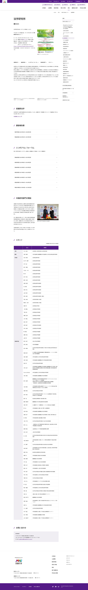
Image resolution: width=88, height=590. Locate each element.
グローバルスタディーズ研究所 (68, 33)
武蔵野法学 (16, 62)
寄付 (51, 1)
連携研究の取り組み (66, 100)
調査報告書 (23, 62)
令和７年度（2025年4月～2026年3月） (23, 132)
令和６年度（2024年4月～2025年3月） (23, 137)
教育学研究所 (65, 67)
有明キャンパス (24, 39)
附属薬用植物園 (66, 71)
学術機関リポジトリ (17, 116)
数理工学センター (66, 63)
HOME (55, 12)
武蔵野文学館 (65, 42)
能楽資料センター (66, 44)
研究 (58, 12)
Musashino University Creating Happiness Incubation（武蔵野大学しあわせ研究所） (68, 27)
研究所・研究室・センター (65, 12)
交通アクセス (57, 1)
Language (78, 1)
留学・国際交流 (55, 570)
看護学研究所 (65, 77)
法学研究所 (65, 38)
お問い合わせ (71, 1)
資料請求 (63, 1)
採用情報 (30, 586)
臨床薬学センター (66, 73)
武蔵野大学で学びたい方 (47, 4)
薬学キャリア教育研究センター (68, 75)
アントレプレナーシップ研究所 (68, 50)
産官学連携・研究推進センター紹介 (68, 89)
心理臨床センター (66, 52)
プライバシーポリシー (17, 586)
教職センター (65, 65)
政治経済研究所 (66, 46)
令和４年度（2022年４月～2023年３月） (23, 167)
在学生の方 (57, 4)
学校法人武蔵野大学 (37, 586)
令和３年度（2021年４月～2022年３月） (23, 172)
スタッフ (50, 62)
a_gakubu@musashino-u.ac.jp (25, 539)
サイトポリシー (24, 586)
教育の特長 (54, 561)
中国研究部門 (43, 62)
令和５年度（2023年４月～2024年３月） (23, 162)
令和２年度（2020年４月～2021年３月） (23, 177)
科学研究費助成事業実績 (67, 85)
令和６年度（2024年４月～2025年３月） (23, 157)
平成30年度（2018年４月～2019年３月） (23, 187)
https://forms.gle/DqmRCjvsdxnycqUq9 (23, 46)
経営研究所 (65, 48)
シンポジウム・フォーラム (32, 62)
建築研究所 (65, 61)
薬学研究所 (65, 69)
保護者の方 (72, 4)
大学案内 (53, 556)
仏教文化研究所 (66, 30)
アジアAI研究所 (65, 40)
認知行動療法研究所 (66, 54)
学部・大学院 (54, 564)
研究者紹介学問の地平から (65, 96)
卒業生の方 (65, 4)
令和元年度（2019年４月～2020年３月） (23, 182)
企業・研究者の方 (81, 4)
